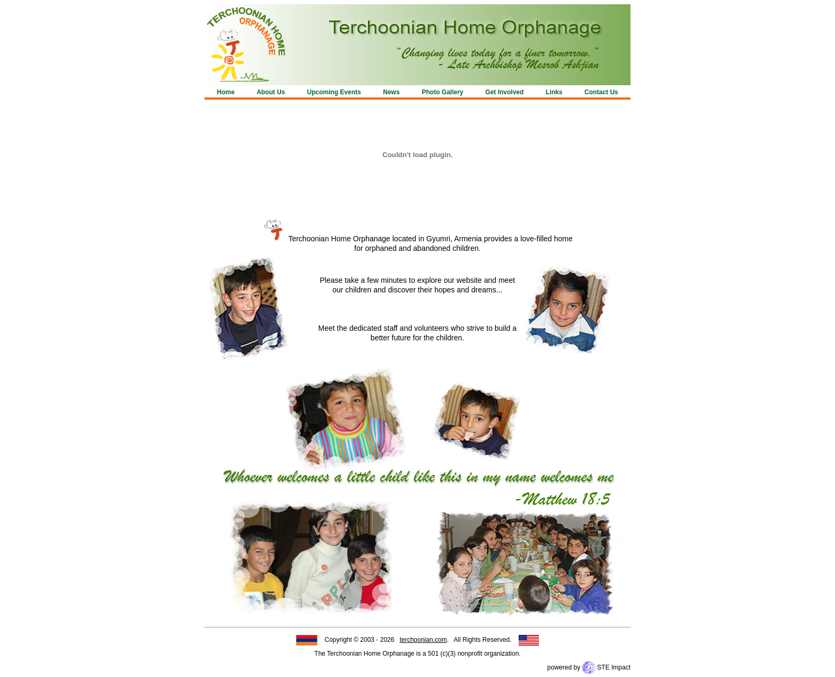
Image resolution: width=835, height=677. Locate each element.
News (391, 92)
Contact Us (601, 92)
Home (225, 92)
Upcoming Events (334, 92)
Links (554, 92)
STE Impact (606, 667)
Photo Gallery (442, 92)
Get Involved (504, 92)
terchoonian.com (423, 639)
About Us (271, 92)
